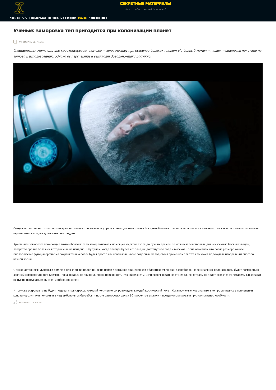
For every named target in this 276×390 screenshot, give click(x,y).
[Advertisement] (83, 215)
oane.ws (37, 302)
